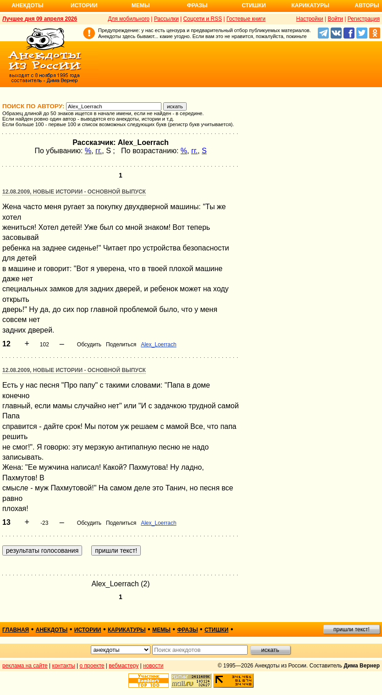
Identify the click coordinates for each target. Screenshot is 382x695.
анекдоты (52, 630)
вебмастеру (123, 665)
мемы (161, 630)
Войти (335, 19)
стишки (216, 630)
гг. (98, 151)
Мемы (141, 5)
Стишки (254, 5)
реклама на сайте (25, 665)
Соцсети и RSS (202, 19)
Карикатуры (310, 5)
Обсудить (89, 344)
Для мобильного (128, 19)
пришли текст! (351, 629)
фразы (187, 630)
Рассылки (166, 19)
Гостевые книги (246, 19)
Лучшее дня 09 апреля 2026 (39, 19)
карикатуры (127, 630)
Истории (84, 5)
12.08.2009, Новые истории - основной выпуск (74, 192)
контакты (63, 665)
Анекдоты (27, 5)
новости (153, 665)
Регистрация (364, 19)
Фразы (197, 5)
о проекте (92, 665)
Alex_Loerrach (158, 344)
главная (15, 630)
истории (87, 630)
